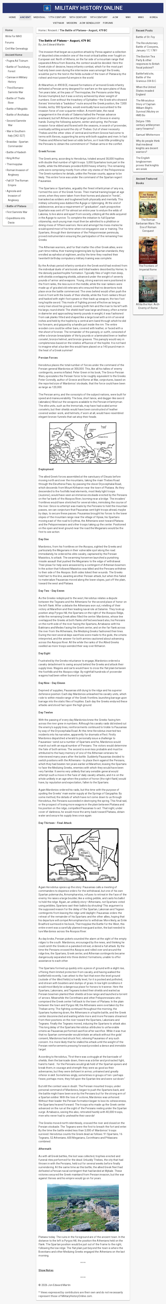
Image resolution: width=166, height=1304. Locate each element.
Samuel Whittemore (148, 134)
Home (42, 30)
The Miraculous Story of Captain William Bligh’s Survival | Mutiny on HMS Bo (147, 108)
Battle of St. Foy (145, 37)
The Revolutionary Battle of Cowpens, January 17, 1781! (147, 47)
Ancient (52, 30)
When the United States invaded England (146, 91)
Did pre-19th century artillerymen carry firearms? (148, 125)
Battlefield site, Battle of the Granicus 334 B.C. (146, 77)
